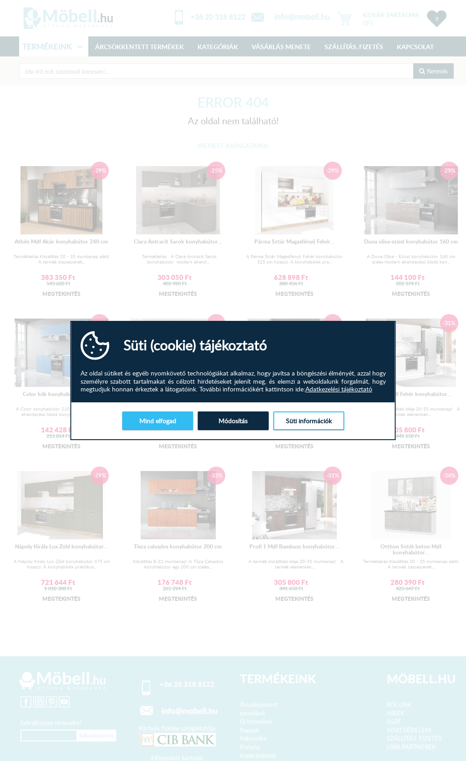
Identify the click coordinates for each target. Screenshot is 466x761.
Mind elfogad (157, 420)
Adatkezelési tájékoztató (338, 389)
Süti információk (309, 420)
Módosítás (233, 420)
